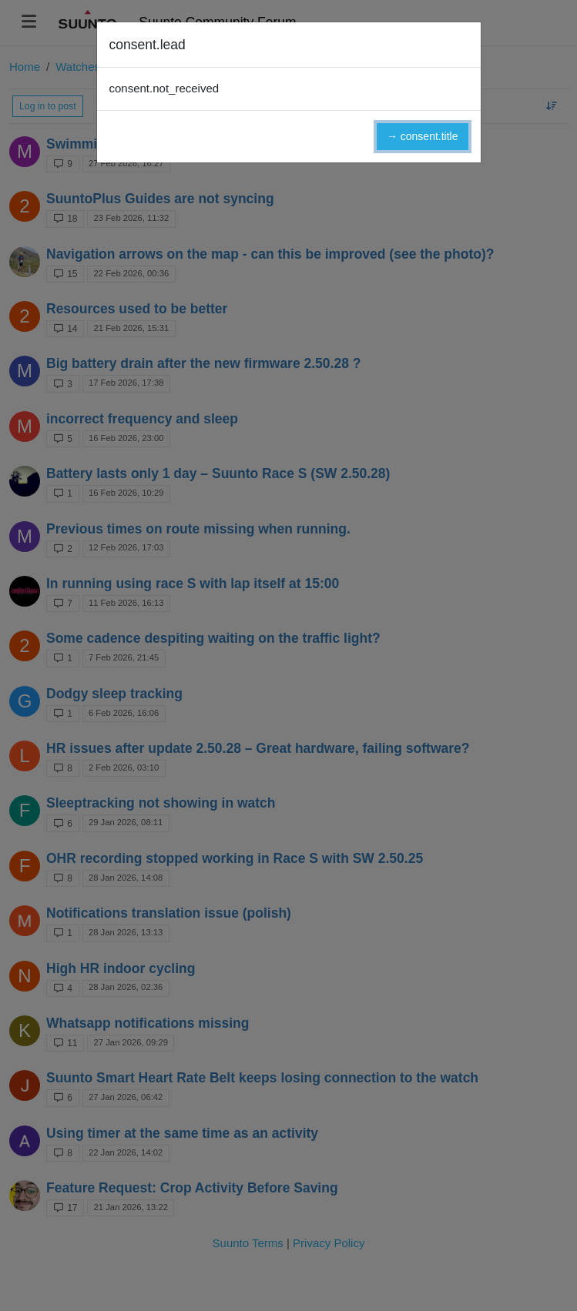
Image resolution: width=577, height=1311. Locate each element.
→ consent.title (422, 136)
